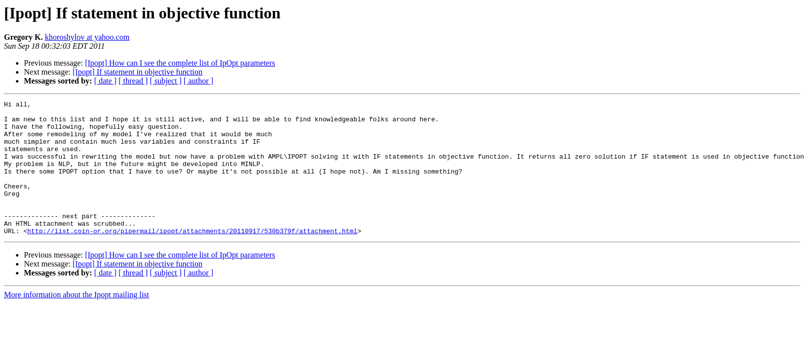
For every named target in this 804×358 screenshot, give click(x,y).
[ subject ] (166, 81)
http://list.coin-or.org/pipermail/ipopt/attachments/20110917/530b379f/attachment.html (192, 257)
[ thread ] (133, 81)
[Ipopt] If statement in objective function (138, 72)
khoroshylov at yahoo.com (87, 37)
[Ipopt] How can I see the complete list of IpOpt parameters (180, 63)
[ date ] (105, 81)
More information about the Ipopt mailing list (76, 321)
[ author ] (199, 81)
